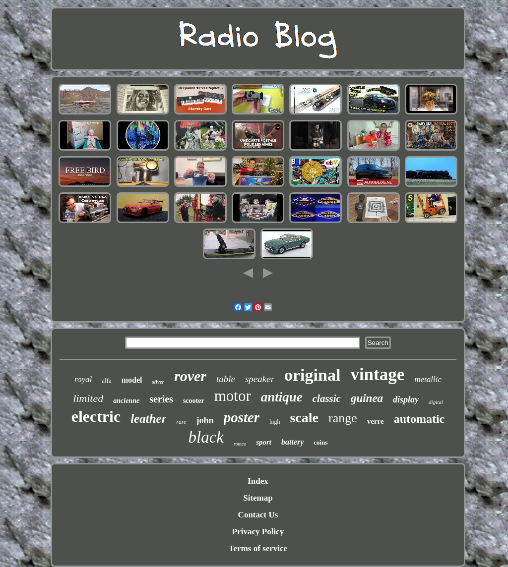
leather (148, 418)
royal (83, 379)
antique (282, 397)
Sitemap (258, 498)
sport (263, 442)
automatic (419, 418)
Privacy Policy (258, 531)
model (132, 380)
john (205, 420)
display (406, 399)
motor (232, 395)
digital (436, 402)
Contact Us (258, 514)
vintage (377, 374)
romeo (240, 444)
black (206, 437)
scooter (193, 400)
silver (158, 382)
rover (190, 376)
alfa (106, 380)
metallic (428, 379)
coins (320, 442)
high (274, 421)
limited (88, 398)
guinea (367, 398)
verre (375, 421)
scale (304, 417)
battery (292, 442)
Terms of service (258, 548)
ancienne (126, 400)
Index (258, 481)
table (225, 379)
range (342, 418)
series (161, 399)
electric (96, 416)
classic (327, 398)
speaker (259, 379)
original (312, 375)
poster (242, 417)
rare (181, 421)
